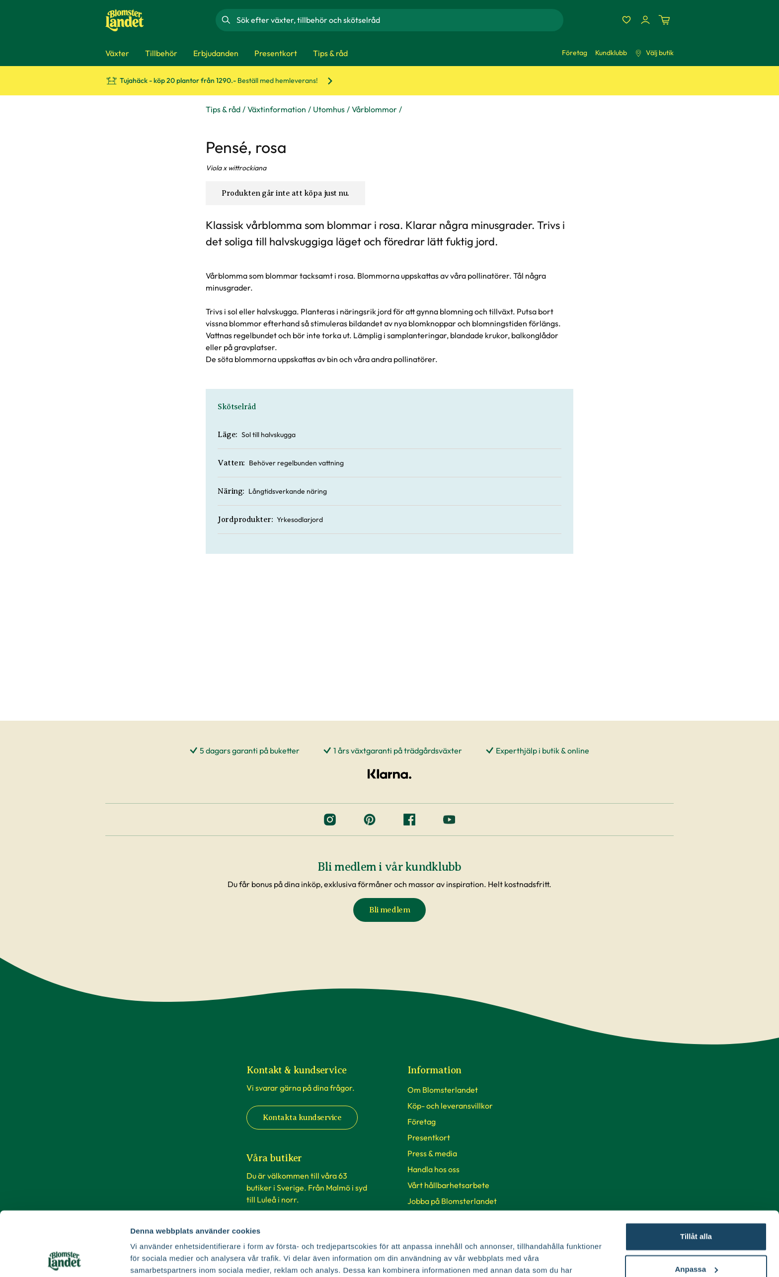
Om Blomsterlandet (442, 1090)
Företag (574, 52)
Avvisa (696, 1237)
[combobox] (398, 20)
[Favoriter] (626, 20)
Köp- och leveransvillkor (450, 1106)
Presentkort (428, 1137)
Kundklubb (611, 52)
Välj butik (654, 52)
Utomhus (329, 109)
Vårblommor (374, 109)
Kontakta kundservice (302, 1117)
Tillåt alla (696, 1172)
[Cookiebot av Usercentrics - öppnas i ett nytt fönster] (64, 1257)
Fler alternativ (155, 1257)
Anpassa (696, 1205)
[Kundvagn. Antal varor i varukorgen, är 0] (664, 20)
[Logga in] (645, 20)
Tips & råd (223, 109)
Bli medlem (389, 909)
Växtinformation (276, 109)
